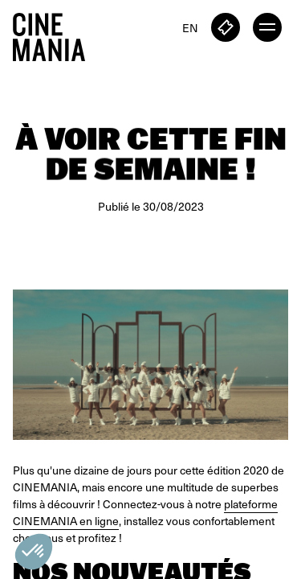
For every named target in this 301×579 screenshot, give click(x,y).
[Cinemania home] (55, 34)
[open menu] (267, 27)
